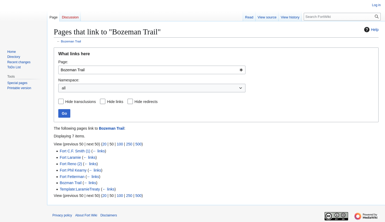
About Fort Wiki (86, 215)
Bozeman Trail (71, 41)
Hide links (115, 102)
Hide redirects (145, 102)
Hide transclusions (80, 102)
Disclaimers (108, 215)
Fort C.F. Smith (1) (75, 151)
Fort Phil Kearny (73, 170)
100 (120, 144)
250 (129, 144)
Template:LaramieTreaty (80, 189)
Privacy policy (62, 215)
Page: (63, 62)
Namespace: (68, 80)
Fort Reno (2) (71, 164)
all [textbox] (64, 88)
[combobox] (151, 70)
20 (104, 144)
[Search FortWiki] (342, 17)
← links (99, 151)
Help (371, 29)
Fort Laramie (70, 157)
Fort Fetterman (72, 177)
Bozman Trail (71, 183)
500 (138, 144)
